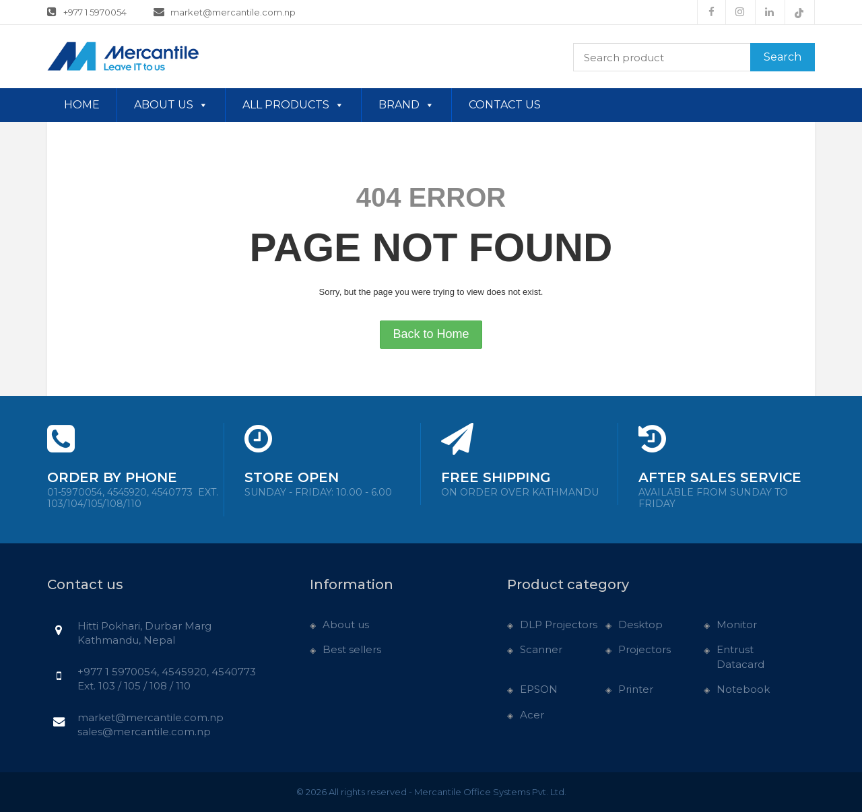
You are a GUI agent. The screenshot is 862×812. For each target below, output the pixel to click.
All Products (293, 104)
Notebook (743, 689)
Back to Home (431, 334)
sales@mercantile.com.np (144, 731)
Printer (635, 689)
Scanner (541, 649)
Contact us (505, 104)
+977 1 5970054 (87, 11)
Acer (532, 714)
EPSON (539, 689)
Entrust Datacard (740, 656)
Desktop (640, 624)
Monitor (737, 624)
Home (82, 104)
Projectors (644, 649)
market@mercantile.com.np (225, 11)
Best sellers (352, 649)
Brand (406, 104)
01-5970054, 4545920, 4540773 (132, 498)
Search (782, 56)
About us (171, 104)
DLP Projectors (558, 624)
